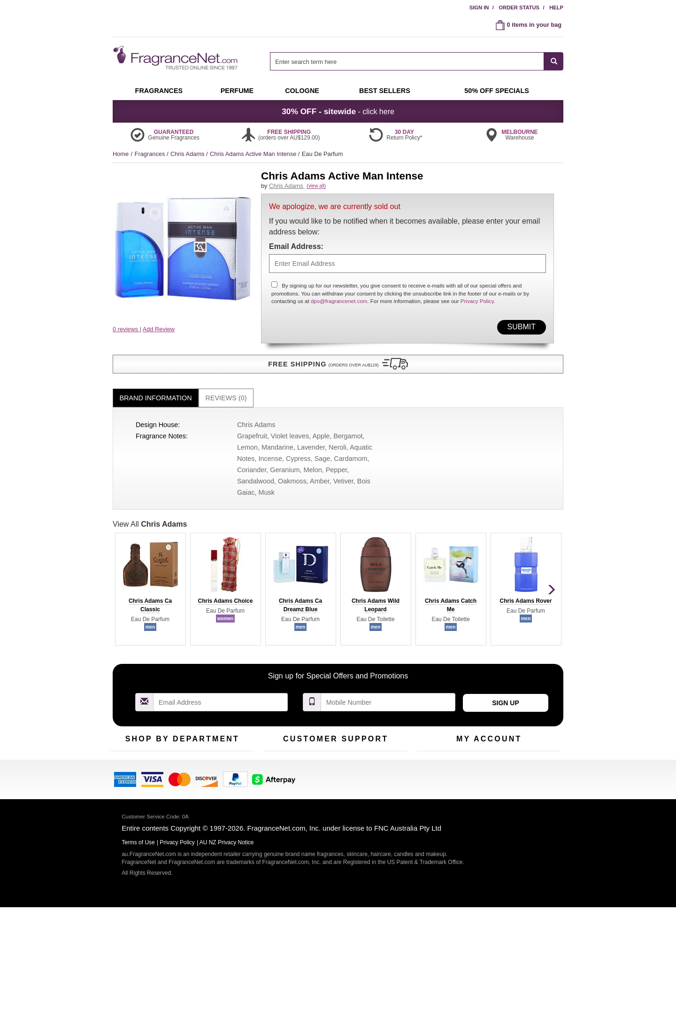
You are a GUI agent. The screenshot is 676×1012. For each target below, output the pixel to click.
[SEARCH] (553, 61)
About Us (276, 778)
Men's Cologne (130, 787)
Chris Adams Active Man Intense (254, 153)
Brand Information (156, 382)
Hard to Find (227, 793)
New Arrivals (227, 764)
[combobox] (416, 61)
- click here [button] (338, 111)
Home (121, 153)
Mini (216, 778)
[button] (183, 347)
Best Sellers (178, 778)
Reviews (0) (226, 382)
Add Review (159, 329)
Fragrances (151, 153)
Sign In (479, 7)
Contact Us (278, 764)
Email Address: (296, 257)
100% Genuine (384, 749)
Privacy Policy (477, 312)
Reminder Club (489, 764)
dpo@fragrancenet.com (339, 312)
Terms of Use (381, 764)
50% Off (173, 749)
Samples (173, 764)
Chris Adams (188, 153)
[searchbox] (407, 61)
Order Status (519, 7)
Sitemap (375, 778)
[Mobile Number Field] (388, 686)
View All (150, 508)
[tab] (156, 382)
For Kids (222, 749)
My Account (432, 749)
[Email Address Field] (221, 686)
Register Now (435, 764)
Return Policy (333, 749)
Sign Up (505, 687)
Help (556, 7)
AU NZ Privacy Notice (227, 947)
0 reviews (126, 329)
